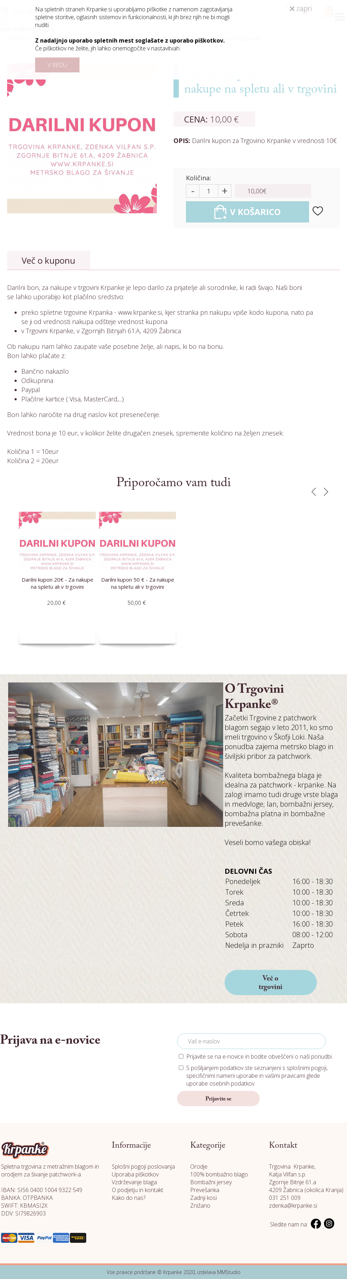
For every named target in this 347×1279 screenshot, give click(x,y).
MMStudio (229, 1272)
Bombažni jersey (211, 1182)
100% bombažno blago (219, 1174)
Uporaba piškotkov (135, 1174)
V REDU (57, 65)
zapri (301, 8)
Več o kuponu (48, 260)
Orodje (199, 1166)
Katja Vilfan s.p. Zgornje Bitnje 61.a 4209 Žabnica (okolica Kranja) (306, 1182)
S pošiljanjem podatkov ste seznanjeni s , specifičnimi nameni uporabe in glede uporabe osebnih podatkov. (256, 1075)
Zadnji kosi (203, 1198)
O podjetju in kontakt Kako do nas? (137, 1194)
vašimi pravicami (285, 1076)
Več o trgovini (270, 983)
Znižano (200, 1205)
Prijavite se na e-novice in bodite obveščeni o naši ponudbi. (259, 1056)
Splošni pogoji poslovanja (143, 1166)
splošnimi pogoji (306, 1068)
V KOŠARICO (247, 212)
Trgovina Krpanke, (292, 1166)
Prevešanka (204, 1190)
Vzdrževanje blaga (134, 1182)
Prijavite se (218, 1099)
